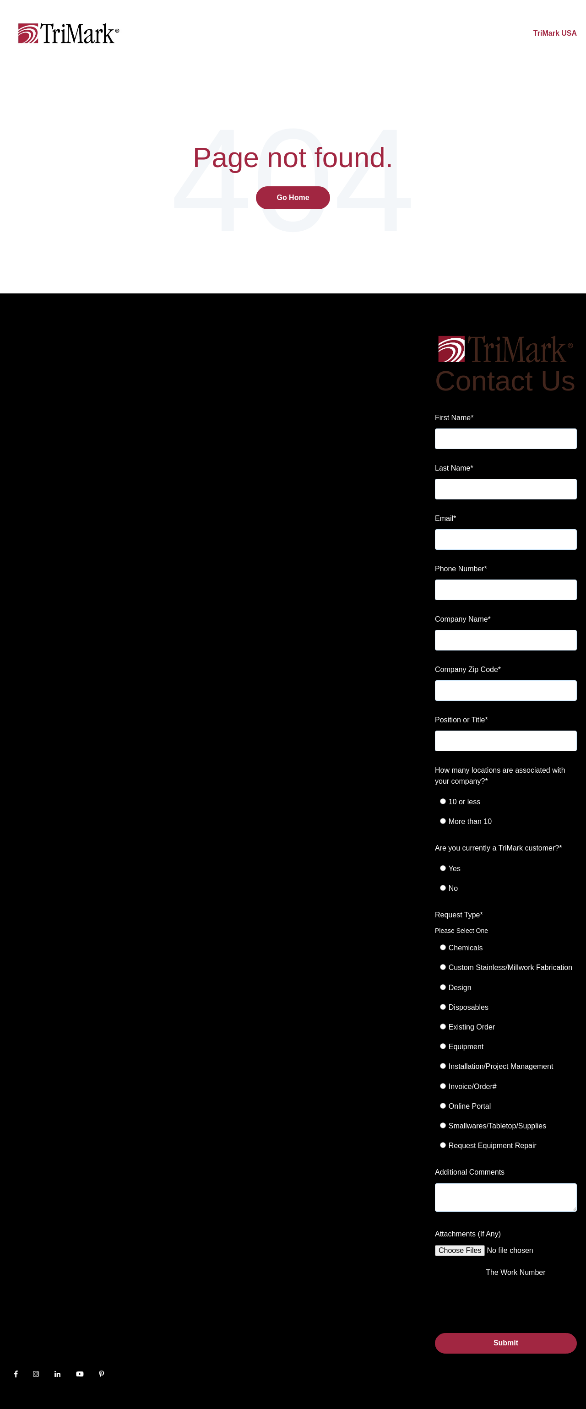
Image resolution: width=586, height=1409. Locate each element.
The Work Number (515, 1272)
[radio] (511, 802)
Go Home (293, 197)
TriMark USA (555, 33)
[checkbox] (506, 812)
